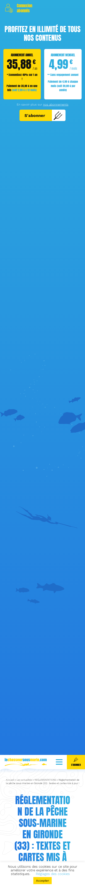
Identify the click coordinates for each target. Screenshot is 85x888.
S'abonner (43, 115)
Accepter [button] (42, 880)
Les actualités (24, 762)
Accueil (10, 762)
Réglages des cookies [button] (53, 874)
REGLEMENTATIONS (45, 762)
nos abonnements (55, 104)
